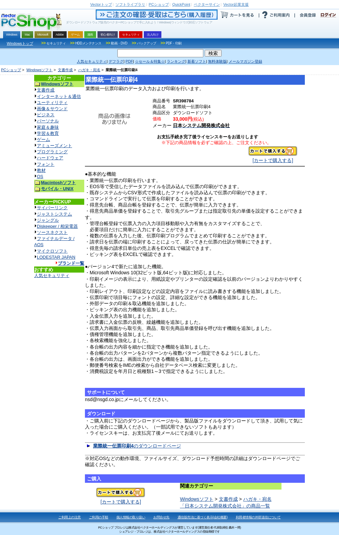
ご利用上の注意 (69, 517)
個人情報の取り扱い (130, 517)
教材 (41, 170)
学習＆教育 (48, 133)
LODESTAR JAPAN (56, 257)
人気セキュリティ (51, 275)
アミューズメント (54, 145)
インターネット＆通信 (59, 96)
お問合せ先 (161, 517)
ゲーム (43, 139)
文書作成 (65, 70)
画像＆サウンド (52, 108)
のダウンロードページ (137, 446)
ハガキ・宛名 (89, 70)
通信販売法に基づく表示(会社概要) (203, 517)
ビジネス (45, 114)
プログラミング (52, 151)
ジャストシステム (54, 214)
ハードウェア (50, 157)
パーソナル (48, 120)
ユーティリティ (52, 102)
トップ (101, 4)
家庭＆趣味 (48, 127)
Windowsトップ (20, 43)
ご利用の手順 (98, 517)
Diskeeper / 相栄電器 (57, 226)
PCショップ (11, 70)
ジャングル (48, 220)
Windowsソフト (39, 70)
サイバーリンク (52, 207)
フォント (45, 164)
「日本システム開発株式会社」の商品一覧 (225, 506)
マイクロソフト (52, 251)
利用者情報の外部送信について (258, 517)
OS (40, 176)
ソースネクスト (52, 232)
